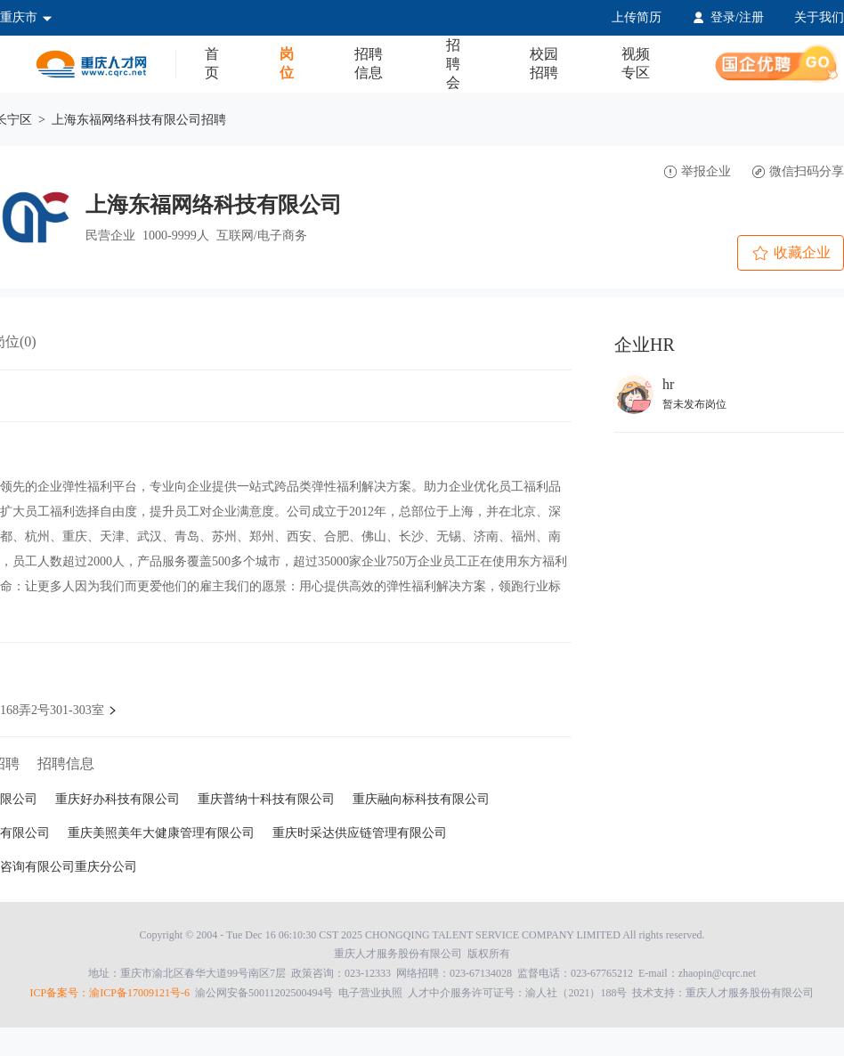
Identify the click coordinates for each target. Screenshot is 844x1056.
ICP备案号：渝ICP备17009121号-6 (110, 993)
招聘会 (453, 63)
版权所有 (422, 953)
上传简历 (636, 17)
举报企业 (697, 171)
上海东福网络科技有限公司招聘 (139, 119)
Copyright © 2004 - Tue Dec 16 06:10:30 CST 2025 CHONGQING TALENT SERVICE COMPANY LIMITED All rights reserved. (422, 935)
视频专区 (635, 63)
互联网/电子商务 (261, 235)
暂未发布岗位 (694, 404)
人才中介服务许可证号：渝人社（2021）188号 (517, 993)
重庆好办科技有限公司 (117, 799)
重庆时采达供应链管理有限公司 (359, 833)
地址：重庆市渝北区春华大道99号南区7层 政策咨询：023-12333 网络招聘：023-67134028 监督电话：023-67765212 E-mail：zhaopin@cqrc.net (422, 973)
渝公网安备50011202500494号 (264, 993)
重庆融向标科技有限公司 (421, 799)
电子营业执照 (370, 993)
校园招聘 (544, 63)
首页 (212, 63)
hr (668, 384)
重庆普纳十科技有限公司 (266, 799)
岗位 (287, 63)
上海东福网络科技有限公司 (213, 204)
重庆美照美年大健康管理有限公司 (161, 833)
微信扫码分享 (798, 171)
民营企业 (110, 235)
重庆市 (26, 17)
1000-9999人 (175, 235)
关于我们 (819, 17)
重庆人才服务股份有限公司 (398, 953)
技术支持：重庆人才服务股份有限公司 (422, 993)
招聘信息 (368, 63)
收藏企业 (791, 254)
